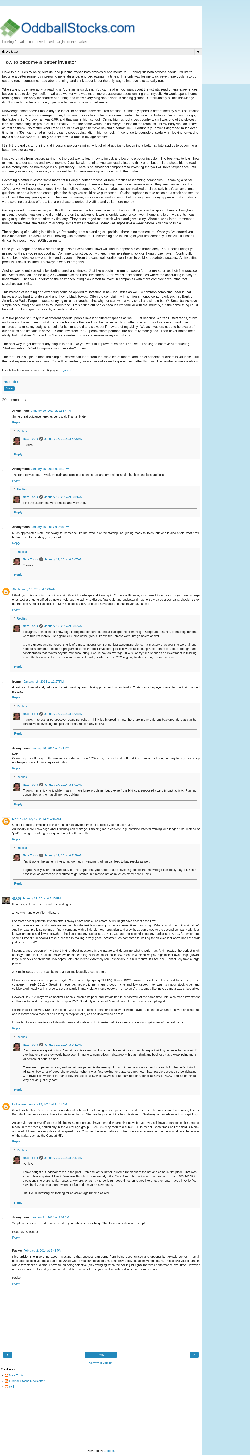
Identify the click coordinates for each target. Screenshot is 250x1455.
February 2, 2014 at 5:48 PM (42, 1250)
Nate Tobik (30, 438)
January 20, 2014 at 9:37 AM (63, 1157)
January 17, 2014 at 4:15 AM (41, 819)
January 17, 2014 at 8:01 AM (63, 784)
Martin (16, 819)
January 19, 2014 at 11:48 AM (47, 1104)
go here (67, 370)
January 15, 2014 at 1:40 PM (50, 469)
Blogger (109, 1450)
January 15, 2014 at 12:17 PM (51, 410)
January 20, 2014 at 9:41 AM (63, 1044)
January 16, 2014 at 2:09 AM (36, 589)
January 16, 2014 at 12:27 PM (44, 681)
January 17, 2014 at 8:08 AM (63, 438)
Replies (22, 431)
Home (100, 1354)
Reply (16, 422)
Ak (14, 589)
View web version (101, 1362)
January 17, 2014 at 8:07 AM (63, 559)
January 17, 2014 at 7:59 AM (63, 855)
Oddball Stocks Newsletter (27, 1381)
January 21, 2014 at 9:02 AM (50, 1217)
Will (11, 1386)
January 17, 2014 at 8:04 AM (63, 713)
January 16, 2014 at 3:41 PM (50, 748)
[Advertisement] (100, 11)
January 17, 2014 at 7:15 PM (41, 898)
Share (9, 388)
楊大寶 (16, 898)
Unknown (19, 1104)
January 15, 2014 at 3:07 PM (50, 527)
